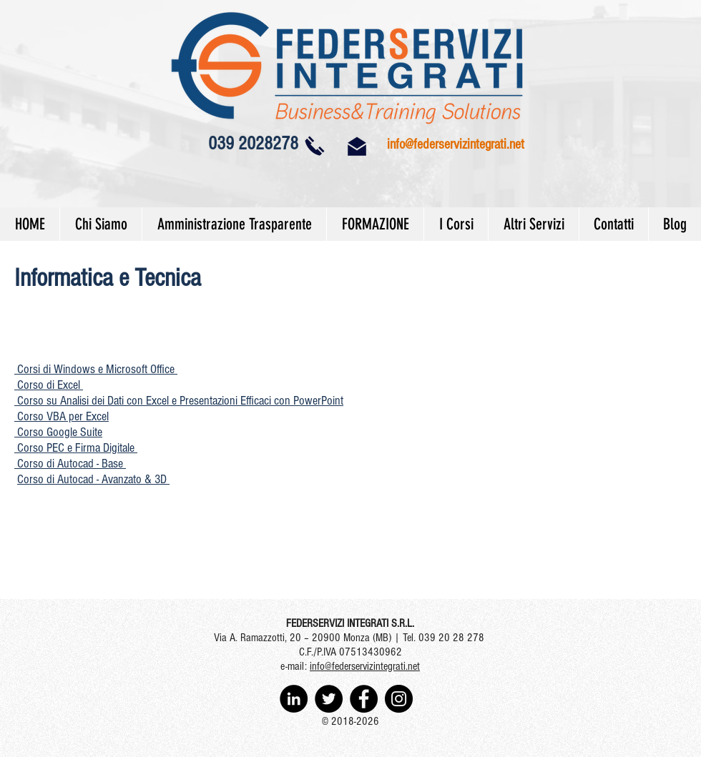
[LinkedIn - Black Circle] (294, 699)
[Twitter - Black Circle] (329, 699)
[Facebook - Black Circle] (364, 699)
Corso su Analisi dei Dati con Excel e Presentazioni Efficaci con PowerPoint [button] (178, 400)
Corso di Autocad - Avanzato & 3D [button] (93, 479)
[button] (95, 369)
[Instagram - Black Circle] (399, 699)
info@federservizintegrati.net (455, 144)
